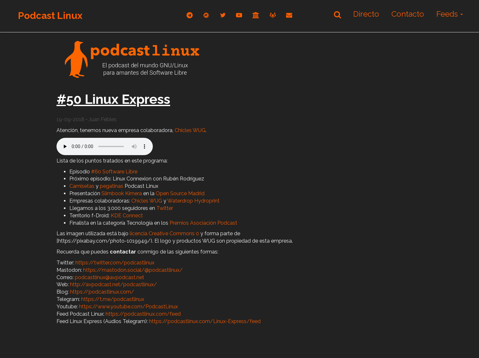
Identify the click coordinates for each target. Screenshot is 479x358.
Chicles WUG (190, 130)
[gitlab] (273, 15)
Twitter (164, 208)
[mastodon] (206, 15)
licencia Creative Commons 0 (164, 233)
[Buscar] (337, 14)
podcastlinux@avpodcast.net (109, 277)
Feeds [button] (449, 14)
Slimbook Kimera (121, 193)
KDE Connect (127, 215)
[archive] (256, 15)
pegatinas (111, 186)
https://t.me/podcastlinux (112, 299)
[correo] (289, 15)
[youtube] (239, 15)
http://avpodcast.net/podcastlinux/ (113, 284)
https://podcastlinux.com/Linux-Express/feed (205, 321)
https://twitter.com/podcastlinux (114, 263)
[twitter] (223, 15)
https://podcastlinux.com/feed (143, 314)
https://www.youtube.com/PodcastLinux (128, 307)
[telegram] (189, 15)
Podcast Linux (50, 15)
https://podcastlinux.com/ (102, 292)
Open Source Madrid (180, 193)
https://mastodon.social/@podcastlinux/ (133, 270)
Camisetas (81, 186)
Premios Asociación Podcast (203, 223)
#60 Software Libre (114, 172)
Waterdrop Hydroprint (193, 201)
